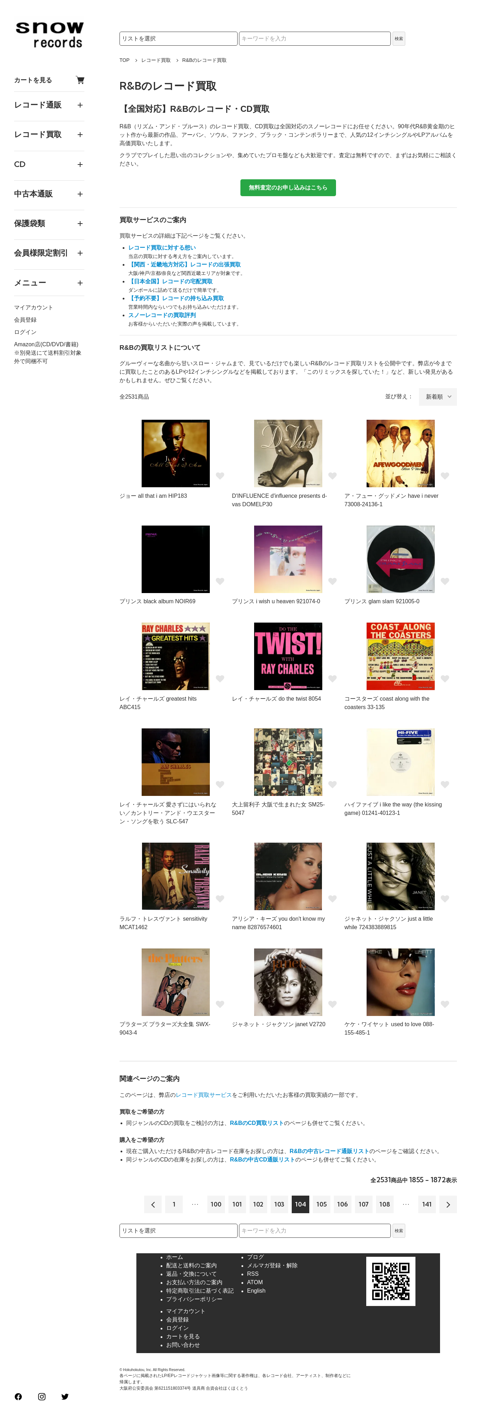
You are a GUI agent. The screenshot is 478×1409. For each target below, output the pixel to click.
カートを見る (49, 80)
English (256, 1291)
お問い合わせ (183, 1345)
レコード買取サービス (204, 1095)
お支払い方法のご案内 (194, 1283)
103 (279, 1204)
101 (237, 1204)
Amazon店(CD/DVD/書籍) (46, 344)
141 (427, 1204)
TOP (124, 60)
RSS (253, 1274)
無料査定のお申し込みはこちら (288, 188)
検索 (399, 38)
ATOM (255, 1283)
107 (364, 1204)
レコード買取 (156, 60)
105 (322, 1204)
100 (216, 1204)
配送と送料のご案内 (191, 1266)
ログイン (25, 332)
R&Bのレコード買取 (204, 60)
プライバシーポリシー (194, 1299)
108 (385, 1204)
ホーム (174, 1257)
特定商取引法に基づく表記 (200, 1291)
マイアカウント (33, 307)
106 (342, 1204)
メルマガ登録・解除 (272, 1266)
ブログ (255, 1257)
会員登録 (25, 320)
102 (258, 1204)
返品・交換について (191, 1274)
